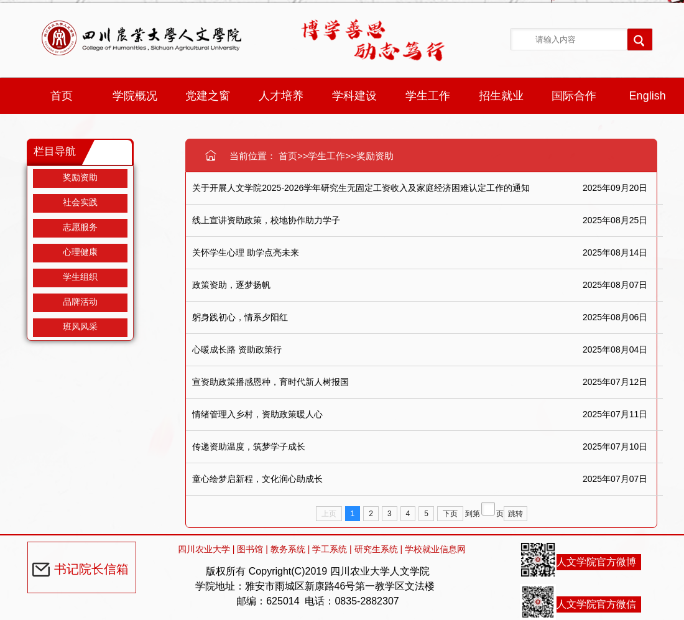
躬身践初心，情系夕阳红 (240, 317)
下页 (450, 513)
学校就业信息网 (435, 549)
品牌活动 (80, 302)
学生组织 (80, 277)
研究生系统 (376, 549)
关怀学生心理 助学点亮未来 (245, 252)
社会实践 (80, 202)
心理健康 (80, 252)
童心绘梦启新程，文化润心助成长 (257, 479)
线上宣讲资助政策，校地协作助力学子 (266, 220)
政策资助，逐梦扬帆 (231, 285)
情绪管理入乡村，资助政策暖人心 (257, 414)
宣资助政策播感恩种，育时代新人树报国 (270, 382)
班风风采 (80, 326)
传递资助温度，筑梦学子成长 (248, 446)
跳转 (515, 513)
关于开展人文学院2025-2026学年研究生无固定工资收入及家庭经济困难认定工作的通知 (361, 188)
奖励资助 (80, 177)
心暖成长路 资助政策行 (237, 349)
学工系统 (329, 549)
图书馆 (250, 549)
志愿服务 (80, 227)
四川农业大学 (204, 549)
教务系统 (287, 549)
